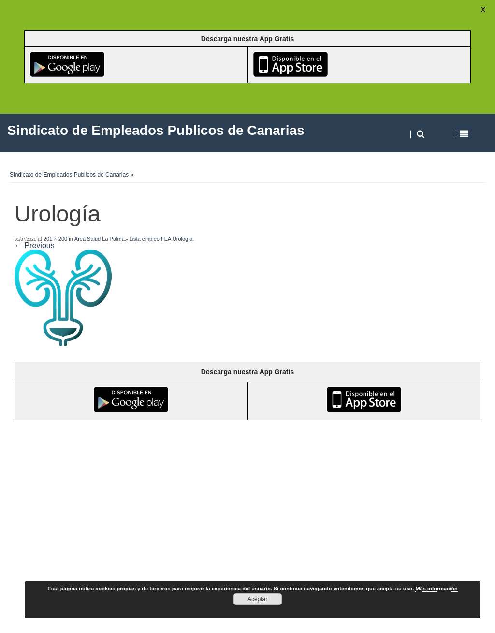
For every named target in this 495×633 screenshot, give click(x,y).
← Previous (35, 245)
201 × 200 (55, 239)
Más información (436, 588)
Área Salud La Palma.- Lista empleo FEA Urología (133, 239)
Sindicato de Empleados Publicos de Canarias (69, 174)
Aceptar (257, 599)
